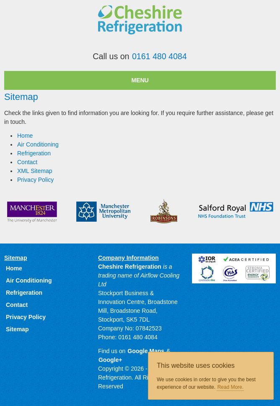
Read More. (230, 387)
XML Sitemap (34, 171)
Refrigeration (34, 153)
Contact (27, 162)
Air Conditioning (38, 144)
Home (25, 135)
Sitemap (17, 329)
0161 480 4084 (159, 56)
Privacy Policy (35, 179)
